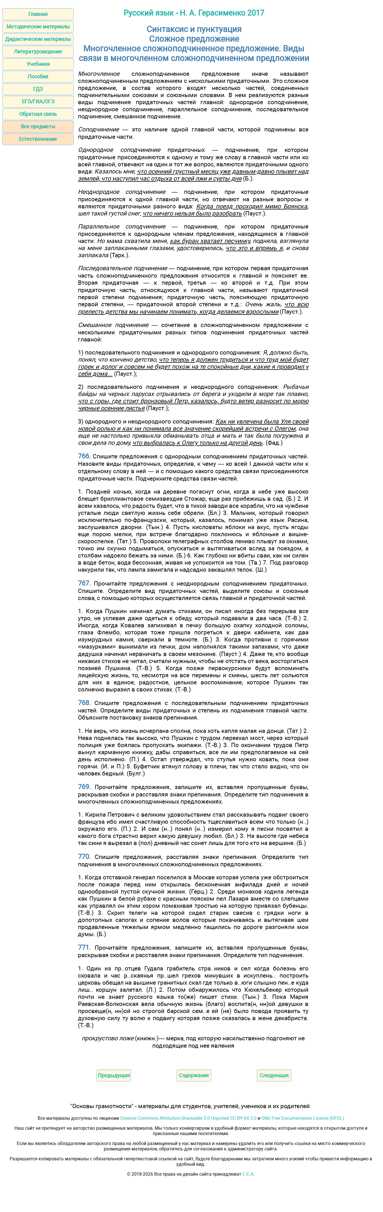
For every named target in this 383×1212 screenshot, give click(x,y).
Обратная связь (38, 114)
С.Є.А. (248, 1174)
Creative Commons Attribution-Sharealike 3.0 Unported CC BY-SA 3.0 (188, 1118)
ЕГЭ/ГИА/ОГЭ (38, 101)
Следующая (274, 1075)
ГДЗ (38, 89)
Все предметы (38, 126)
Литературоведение (38, 51)
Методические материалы (38, 27)
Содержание (194, 1075)
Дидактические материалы (38, 39)
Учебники (38, 64)
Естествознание (38, 139)
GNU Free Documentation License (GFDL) (302, 1118)
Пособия (38, 76)
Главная (38, 14)
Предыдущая (114, 1075)
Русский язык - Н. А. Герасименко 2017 (194, 13)
